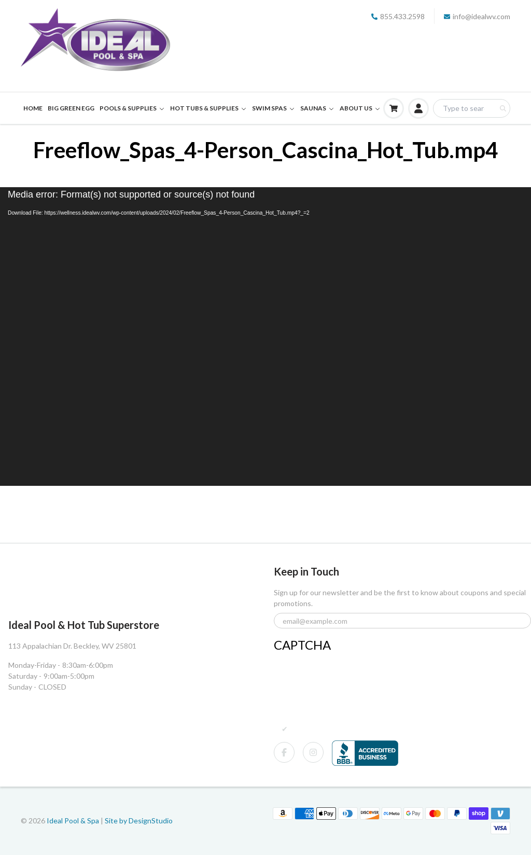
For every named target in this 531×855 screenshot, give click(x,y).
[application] (265, 336)
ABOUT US (360, 108)
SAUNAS (317, 108)
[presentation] (352, 675)
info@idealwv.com (477, 16)
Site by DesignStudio (139, 820)
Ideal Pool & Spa (74, 820)
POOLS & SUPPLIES (132, 108)
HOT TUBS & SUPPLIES (208, 108)
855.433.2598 (398, 16)
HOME (33, 108)
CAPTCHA (302, 644)
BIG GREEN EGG (71, 108)
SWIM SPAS (273, 108)
